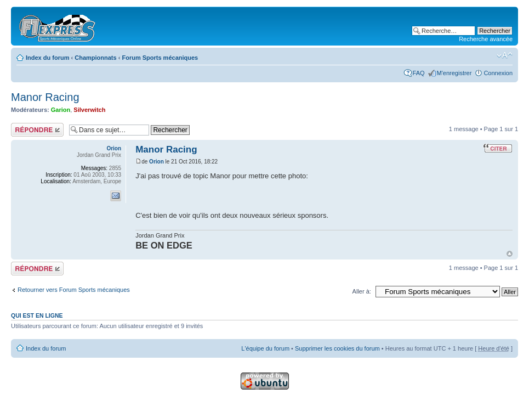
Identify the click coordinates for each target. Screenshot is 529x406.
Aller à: (361, 291)
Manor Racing (45, 97)
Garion (60, 109)
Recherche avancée (486, 39)
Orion (156, 162)
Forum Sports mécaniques (160, 57)
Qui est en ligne (37, 315)
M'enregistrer (454, 73)
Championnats (95, 57)
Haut (510, 254)
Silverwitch (89, 109)
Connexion (498, 73)
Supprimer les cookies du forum (337, 348)
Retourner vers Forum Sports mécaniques (74, 289)
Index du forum (47, 57)
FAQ (419, 73)
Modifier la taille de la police (505, 55)
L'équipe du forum (265, 348)
